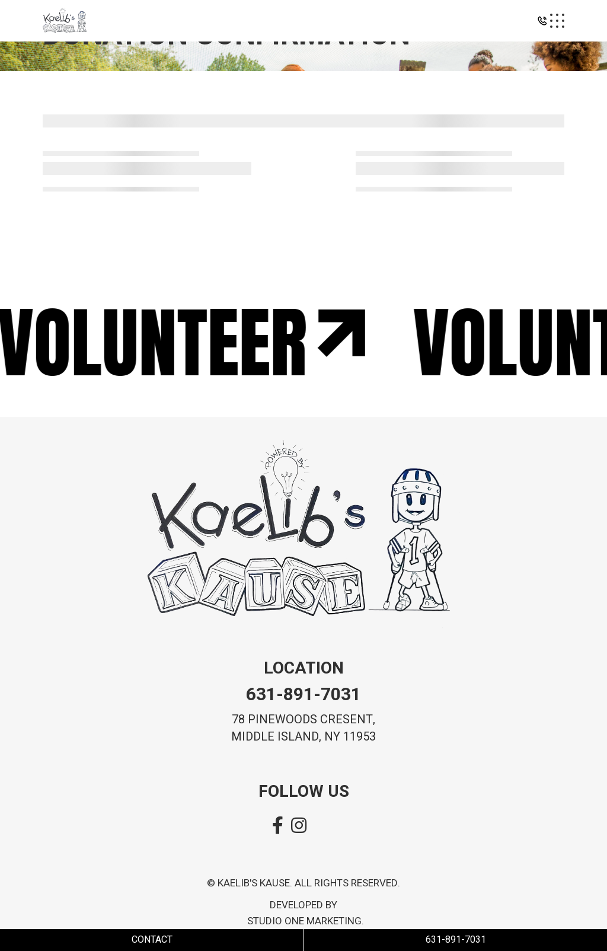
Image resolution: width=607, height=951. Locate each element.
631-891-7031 (303, 695)
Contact (152, 940)
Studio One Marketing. (305, 921)
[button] (542, 23)
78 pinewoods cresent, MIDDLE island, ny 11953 (303, 728)
